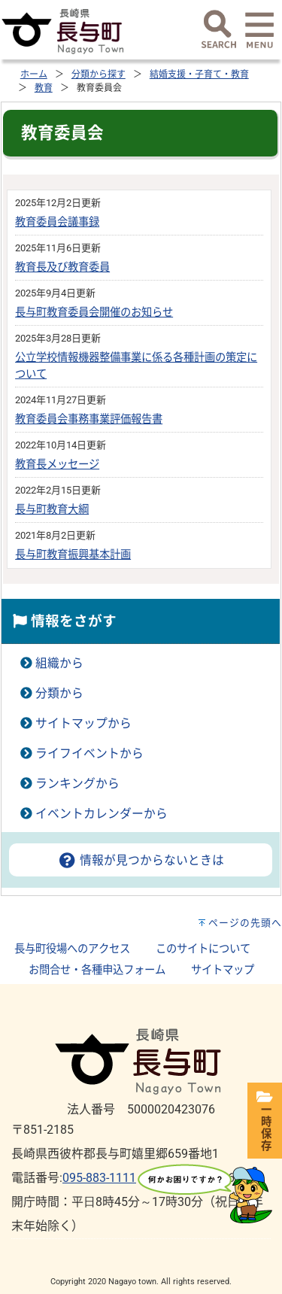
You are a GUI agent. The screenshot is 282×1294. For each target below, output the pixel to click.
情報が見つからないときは (140, 860)
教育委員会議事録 (57, 222)
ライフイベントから (89, 753)
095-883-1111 (99, 1178)
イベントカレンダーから (101, 813)
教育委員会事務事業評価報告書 (88, 419)
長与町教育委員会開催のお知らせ (94, 312)
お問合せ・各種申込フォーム (97, 970)
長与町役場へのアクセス (72, 949)
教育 (44, 88)
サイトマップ (222, 970)
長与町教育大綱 (52, 509)
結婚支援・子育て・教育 (199, 74)
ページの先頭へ (245, 922)
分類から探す (98, 74)
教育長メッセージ (57, 464)
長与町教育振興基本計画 (73, 554)
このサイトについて (203, 949)
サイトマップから (83, 723)
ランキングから (77, 783)
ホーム (33, 74)
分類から (59, 693)
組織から (59, 663)
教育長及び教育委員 (62, 267)
